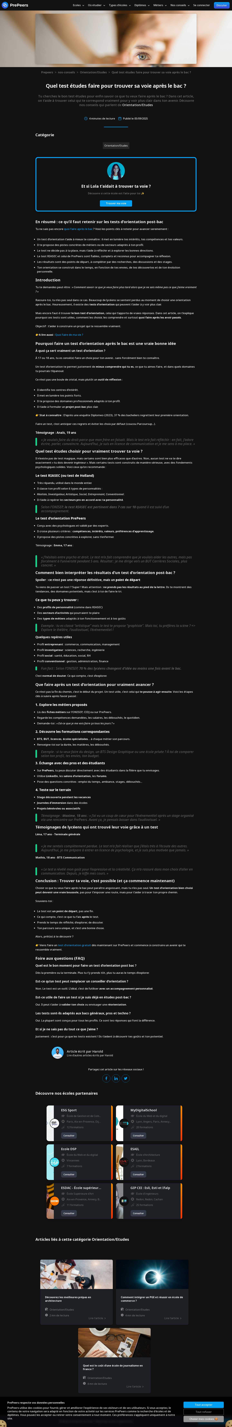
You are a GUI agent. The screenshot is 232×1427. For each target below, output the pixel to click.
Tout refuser (204, 1412)
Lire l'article (97, 1318)
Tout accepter (204, 1405)
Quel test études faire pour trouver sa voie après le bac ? (151, 72)
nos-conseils (66, 72)
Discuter (222, 5)
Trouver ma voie (116, 203)
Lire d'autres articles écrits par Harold (90, 1055)
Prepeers (47, 72)
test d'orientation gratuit (74, 945)
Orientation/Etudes (93, 72)
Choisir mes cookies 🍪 (203, 1419)
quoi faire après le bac (78, 229)
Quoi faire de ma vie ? (69, 335)
